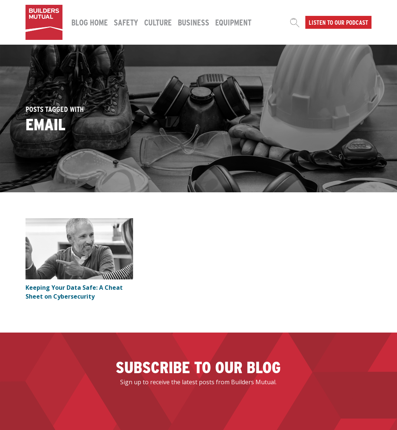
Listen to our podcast (338, 22)
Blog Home (89, 22)
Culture (158, 22)
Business (193, 22)
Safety (126, 22)
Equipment (233, 22)
